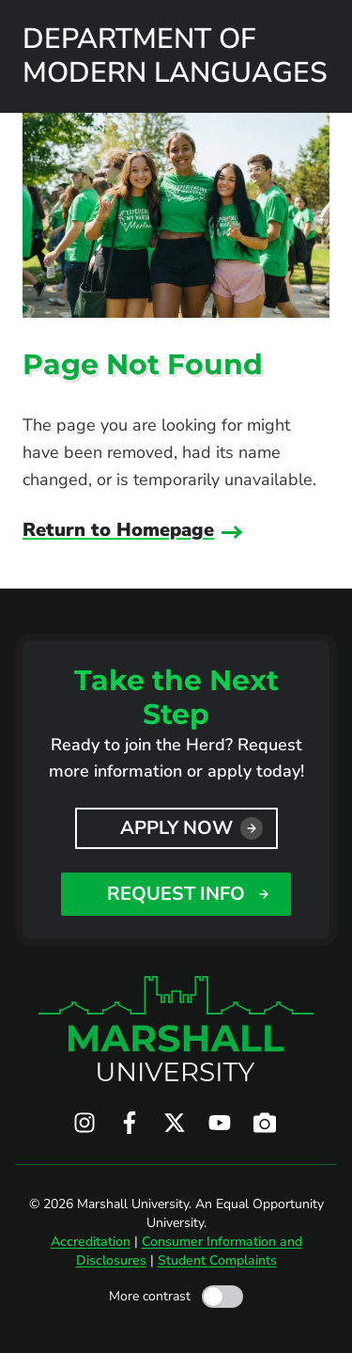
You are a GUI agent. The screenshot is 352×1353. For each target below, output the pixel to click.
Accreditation (90, 1242)
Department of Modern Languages (175, 56)
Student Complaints (217, 1260)
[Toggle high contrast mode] (222, 1296)
